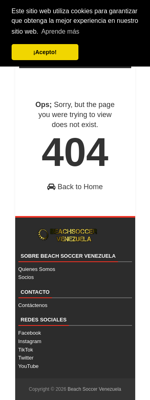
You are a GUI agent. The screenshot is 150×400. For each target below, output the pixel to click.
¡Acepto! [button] (44, 52)
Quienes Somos (37, 269)
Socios (26, 277)
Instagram (30, 341)
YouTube (28, 366)
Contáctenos (33, 305)
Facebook (29, 333)
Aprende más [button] (60, 31)
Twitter (26, 358)
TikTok (25, 350)
